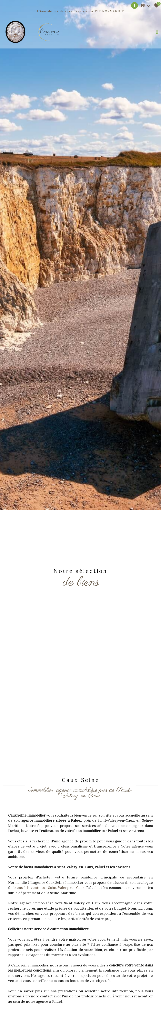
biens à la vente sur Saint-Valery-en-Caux (49, 887)
